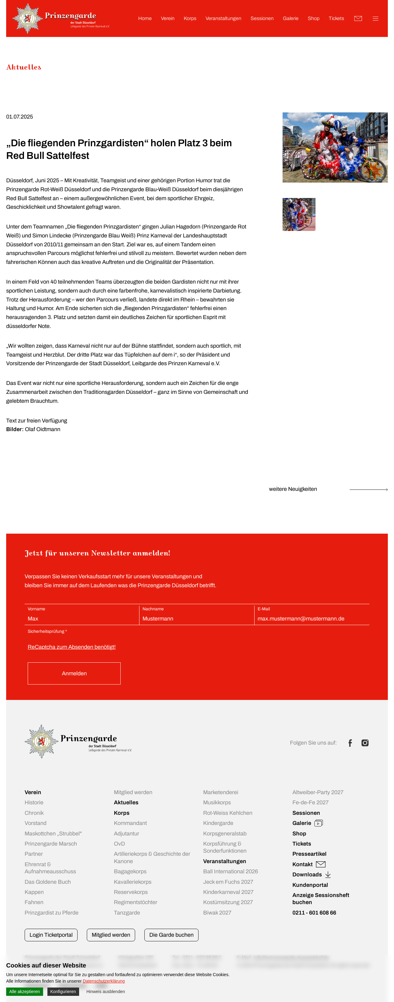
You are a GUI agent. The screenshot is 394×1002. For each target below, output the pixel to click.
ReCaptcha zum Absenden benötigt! (72, 647)
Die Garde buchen (171, 935)
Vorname (36, 609)
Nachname (153, 609)
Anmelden (74, 673)
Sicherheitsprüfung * (47, 631)
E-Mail (264, 609)
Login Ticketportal (51, 935)
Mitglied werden (111, 935)
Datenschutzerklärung (104, 981)
